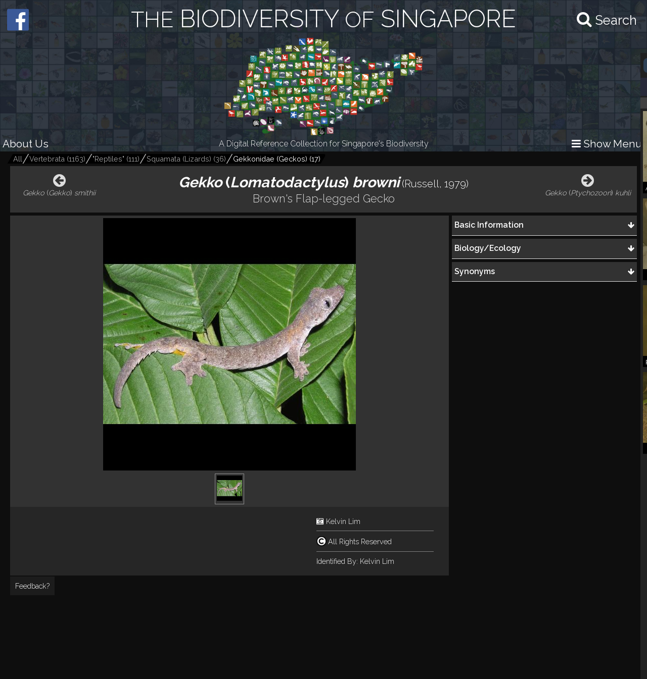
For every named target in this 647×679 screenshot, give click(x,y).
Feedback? (32, 586)
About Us (26, 143)
